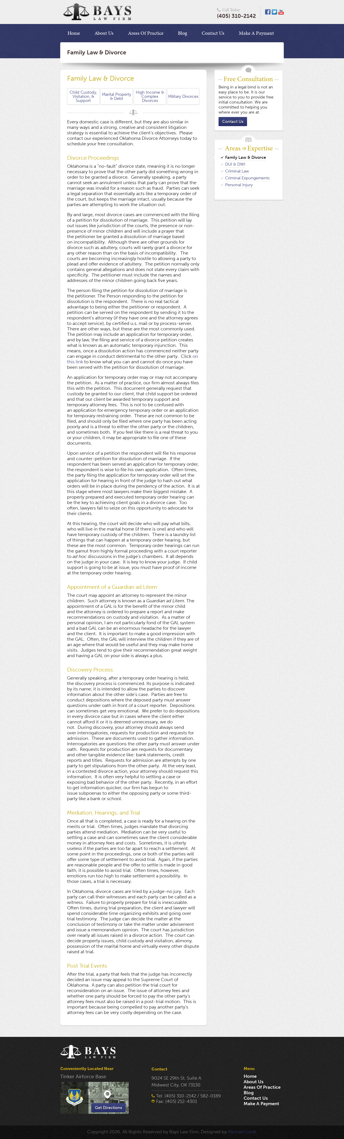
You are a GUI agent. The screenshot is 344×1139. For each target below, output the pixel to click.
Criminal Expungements (247, 178)
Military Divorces (183, 96)
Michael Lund (242, 1131)
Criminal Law (237, 171)
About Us (103, 33)
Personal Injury (239, 184)
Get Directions (108, 1107)
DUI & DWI (235, 164)
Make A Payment (256, 33)
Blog (182, 33)
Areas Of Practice (145, 33)
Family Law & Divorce (245, 157)
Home (74, 33)
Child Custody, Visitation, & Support (83, 96)
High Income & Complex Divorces (150, 96)
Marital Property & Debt (116, 96)
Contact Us (213, 33)
